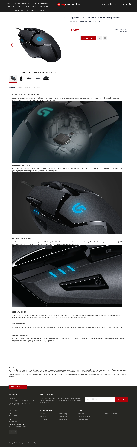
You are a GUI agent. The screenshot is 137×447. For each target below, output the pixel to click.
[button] (64, 20)
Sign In (122, 4)
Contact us (43, 416)
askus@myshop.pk (15, 421)
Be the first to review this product (91, 21)
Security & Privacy (83, 419)
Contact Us (114, 4)
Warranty (81, 414)
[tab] (13, 88)
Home (10, 10)
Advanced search (64, 416)
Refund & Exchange (84, 416)
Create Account (63, 419)
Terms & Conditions (110, 414)
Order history (63, 414)
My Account (43, 419)
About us (42, 414)
